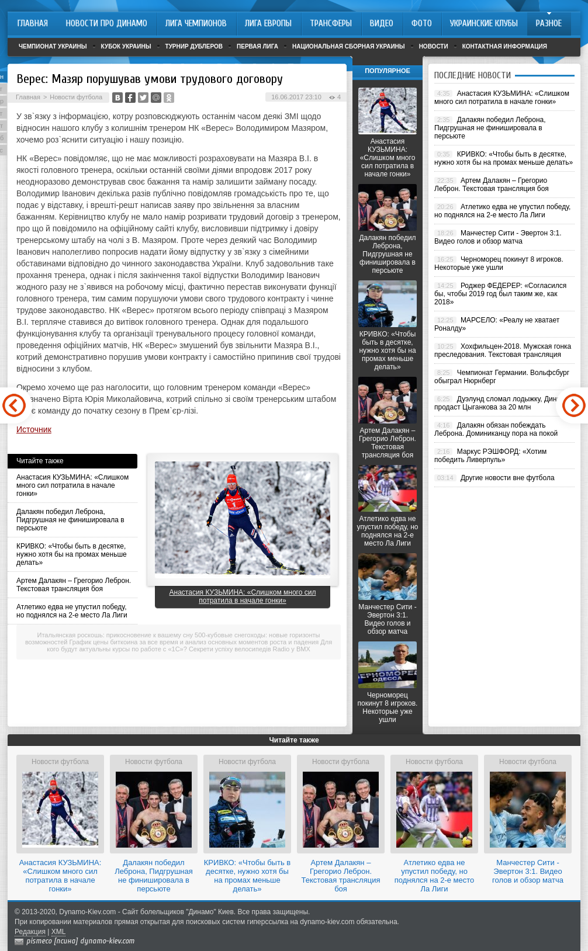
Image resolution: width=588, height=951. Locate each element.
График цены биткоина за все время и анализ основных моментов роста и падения (194, 641)
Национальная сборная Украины (348, 46)
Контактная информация (504, 46)
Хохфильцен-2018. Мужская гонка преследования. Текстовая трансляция (502, 350)
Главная (28, 96)
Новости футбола (76, 96)
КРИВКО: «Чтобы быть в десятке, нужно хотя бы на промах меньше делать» (71, 554)
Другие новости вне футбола (508, 478)
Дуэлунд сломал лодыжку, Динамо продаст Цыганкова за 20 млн (501, 403)
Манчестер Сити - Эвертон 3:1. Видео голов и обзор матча (387, 619)
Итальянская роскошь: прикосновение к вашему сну (115, 634)
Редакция (30, 932)
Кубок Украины (126, 46)
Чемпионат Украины (53, 46)
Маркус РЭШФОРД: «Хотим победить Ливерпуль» (490, 455)
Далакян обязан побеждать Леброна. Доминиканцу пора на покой (496, 429)
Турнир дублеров (194, 46)
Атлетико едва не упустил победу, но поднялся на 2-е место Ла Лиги (71, 611)
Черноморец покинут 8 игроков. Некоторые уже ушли (388, 707)
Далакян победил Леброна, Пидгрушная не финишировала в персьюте (70, 520)
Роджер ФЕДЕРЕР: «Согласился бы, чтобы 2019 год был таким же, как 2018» (500, 294)
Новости (433, 46)
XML (58, 932)
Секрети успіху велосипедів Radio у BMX (249, 648)
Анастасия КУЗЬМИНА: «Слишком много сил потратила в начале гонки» (72, 485)
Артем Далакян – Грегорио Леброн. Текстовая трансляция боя (73, 585)
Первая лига (257, 46)
